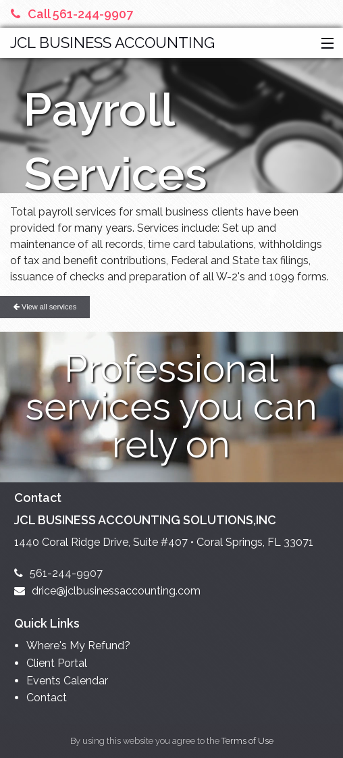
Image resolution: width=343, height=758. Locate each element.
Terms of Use (247, 741)
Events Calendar (67, 680)
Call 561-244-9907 (72, 14)
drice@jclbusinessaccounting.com (107, 590)
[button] (324, 43)
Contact (46, 697)
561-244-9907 (58, 573)
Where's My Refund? (78, 645)
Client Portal (56, 663)
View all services (45, 307)
